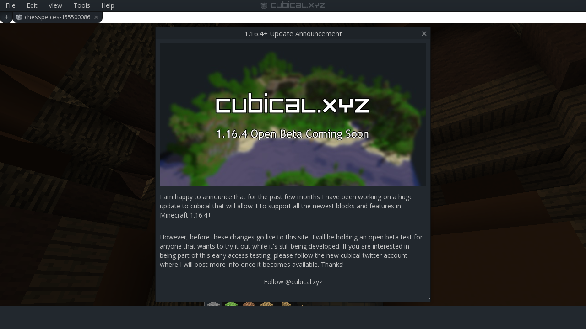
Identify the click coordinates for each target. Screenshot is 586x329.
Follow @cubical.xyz (293, 281)
